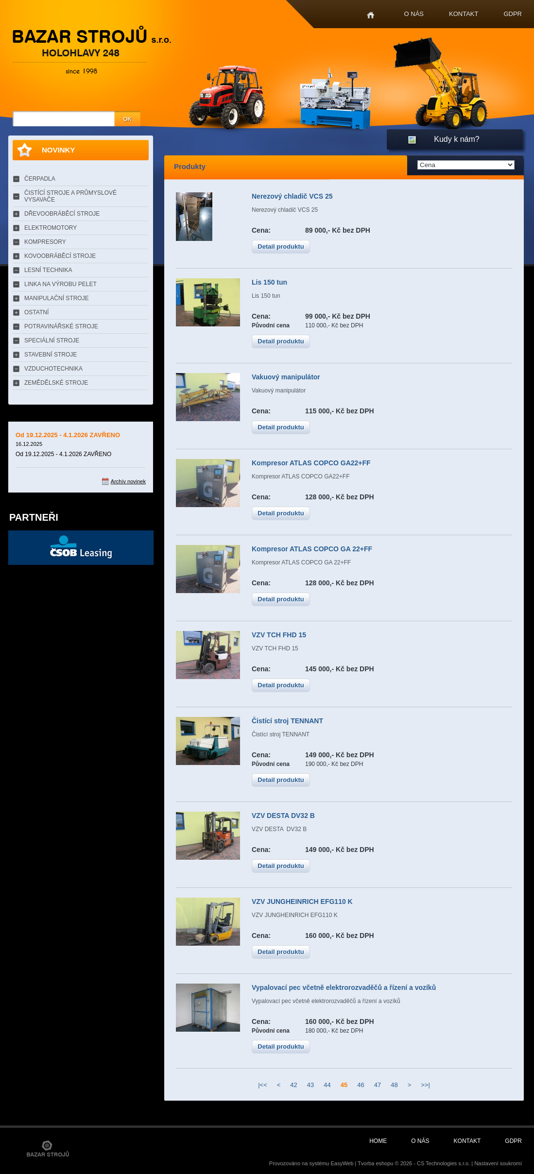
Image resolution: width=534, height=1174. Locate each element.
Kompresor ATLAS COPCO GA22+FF (311, 463)
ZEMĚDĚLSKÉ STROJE (56, 382)
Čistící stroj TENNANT (287, 721)
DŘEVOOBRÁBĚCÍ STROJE (62, 213)
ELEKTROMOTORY (50, 227)
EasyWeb (341, 1163)
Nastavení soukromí (498, 1163)
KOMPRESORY (45, 241)
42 (293, 1085)
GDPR (512, 13)
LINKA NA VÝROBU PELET (60, 284)
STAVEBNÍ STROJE (50, 354)
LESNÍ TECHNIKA (48, 270)
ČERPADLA (39, 178)
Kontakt (463, 13)
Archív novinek (128, 481)
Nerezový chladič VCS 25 (292, 196)
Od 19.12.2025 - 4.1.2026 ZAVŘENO (68, 435)
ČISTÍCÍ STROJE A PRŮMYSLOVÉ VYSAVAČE (70, 196)
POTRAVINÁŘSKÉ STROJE (61, 326)
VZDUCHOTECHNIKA (53, 368)
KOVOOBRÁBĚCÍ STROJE (60, 256)
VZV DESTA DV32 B (283, 815)
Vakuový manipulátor (286, 377)
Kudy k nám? (456, 139)
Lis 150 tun (269, 282)
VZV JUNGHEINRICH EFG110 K (302, 901)
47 (377, 1085)
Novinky (58, 150)
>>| (425, 1085)
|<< (262, 1085)
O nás (414, 13)
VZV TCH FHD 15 (279, 635)
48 (394, 1085)
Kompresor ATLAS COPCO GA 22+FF (312, 549)
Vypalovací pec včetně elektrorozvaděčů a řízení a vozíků (344, 987)
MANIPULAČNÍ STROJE (56, 298)
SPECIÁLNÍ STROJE (51, 340)
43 (310, 1085)
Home (370, 15)
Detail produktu (281, 246)
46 (360, 1085)
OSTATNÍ (36, 312)
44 (327, 1085)
